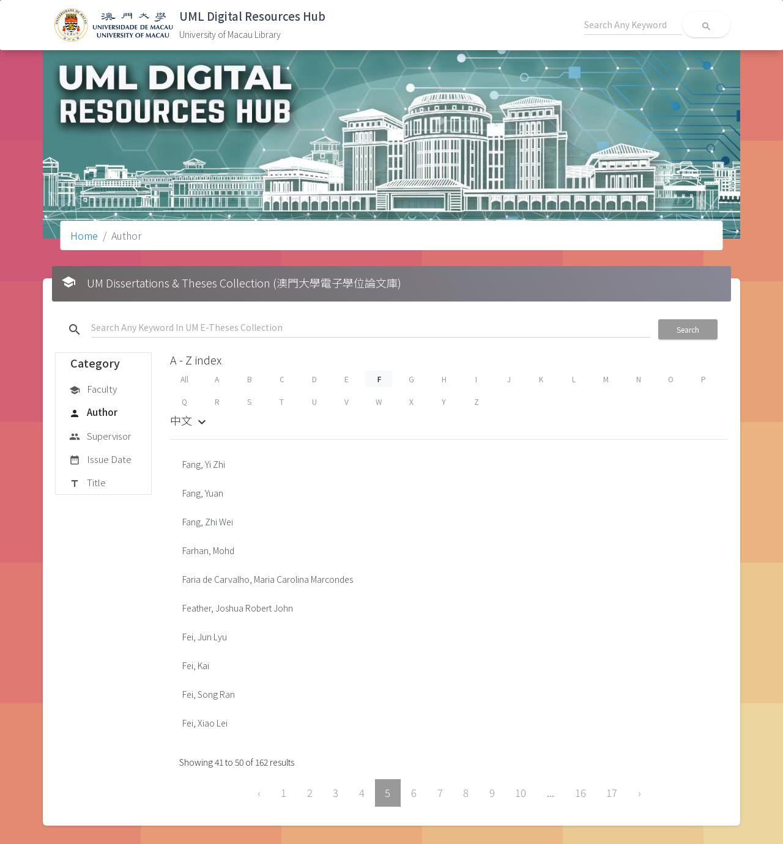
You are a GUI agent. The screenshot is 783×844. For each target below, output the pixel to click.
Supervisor (100, 437)
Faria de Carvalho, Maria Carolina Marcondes (267, 579)
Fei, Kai (195, 665)
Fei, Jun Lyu (204, 637)
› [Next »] (639, 792)
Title (87, 483)
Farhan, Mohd (208, 550)
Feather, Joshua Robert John (237, 608)
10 (520, 792)
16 (580, 792)
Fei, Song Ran (208, 694)
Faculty (93, 390)
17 (611, 792)
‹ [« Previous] (259, 792)
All (184, 379)
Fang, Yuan (202, 493)
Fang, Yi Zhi (203, 464)
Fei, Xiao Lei (205, 723)
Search (688, 329)
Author (93, 413)
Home (84, 235)
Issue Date (100, 460)
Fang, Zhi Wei (207, 522)
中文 (189, 420)
